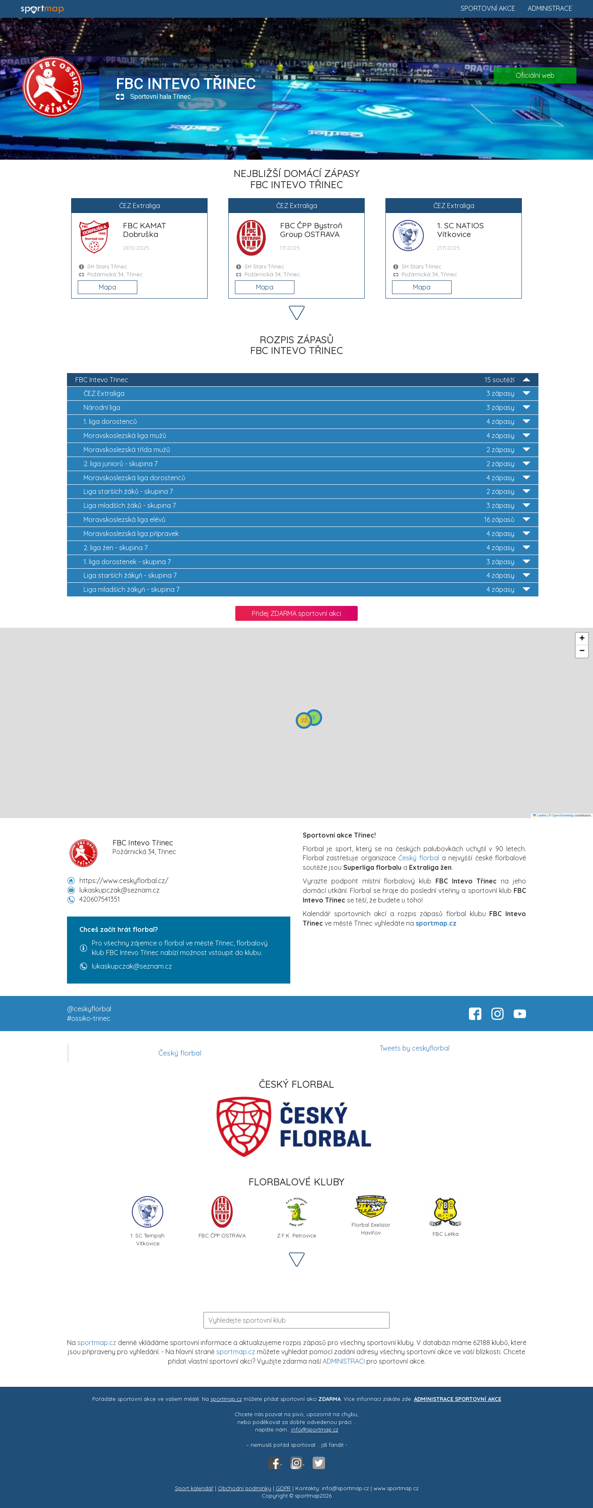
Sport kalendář (194, 1488)
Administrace (550, 8)
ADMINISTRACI (344, 1361)
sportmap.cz (96, 1342)
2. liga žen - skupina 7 (307, 548)
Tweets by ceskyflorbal (415, 1048)
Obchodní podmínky (244, 1488)
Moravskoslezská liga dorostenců (307, 478)
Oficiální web (535, 75)
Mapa (107, 287)
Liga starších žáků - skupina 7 (307, 491)
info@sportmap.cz (314, 1429)
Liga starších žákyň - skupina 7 (307, 575)
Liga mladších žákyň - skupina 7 (307, 589)
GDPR (283, 1488)
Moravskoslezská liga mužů (307, 435)
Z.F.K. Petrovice (296, 1217)
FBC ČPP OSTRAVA (222, 1217)
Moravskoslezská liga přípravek (307, 534)
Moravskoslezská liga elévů (307, 519)
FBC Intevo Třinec (302, 380)
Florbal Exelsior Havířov (370, 1215)
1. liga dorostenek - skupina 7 (307, 562)
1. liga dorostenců (307, 421)
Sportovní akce (488, 8)
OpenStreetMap (563, 815)
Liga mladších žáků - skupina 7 (307, 505)
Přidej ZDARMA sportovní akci (296, 613)
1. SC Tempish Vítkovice (148, 1220)
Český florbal (418, 858)
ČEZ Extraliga (307, 393)
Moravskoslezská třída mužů (307, 450)
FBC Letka (445, 1216)
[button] (314, 717)
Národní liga (307, 407)
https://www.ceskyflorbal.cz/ (123, 880)
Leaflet (539, 815)
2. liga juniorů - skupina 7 (307, 464)
